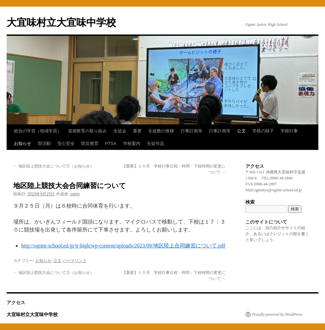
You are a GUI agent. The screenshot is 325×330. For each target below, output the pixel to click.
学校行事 (289, 130)
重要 (137, 130)
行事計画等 (191, 130)
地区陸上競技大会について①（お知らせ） (53, 166)
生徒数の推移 (161, 130)
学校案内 (131, 143)
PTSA (110, 143)
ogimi (75, 194)
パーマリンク (75, 260)
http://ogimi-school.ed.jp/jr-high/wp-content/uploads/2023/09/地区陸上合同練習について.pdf (123, 245)
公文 (241, 130)
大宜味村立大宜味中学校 (61, 22)
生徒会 (119, 130)
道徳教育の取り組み (87, 130)
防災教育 (89, 143)
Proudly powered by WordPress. (277, 314)
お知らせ (22, 143)
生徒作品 (155, 143)
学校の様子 (263, 130)
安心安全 (66, 143)
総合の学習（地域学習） (37, 130)
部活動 (44, 143)
